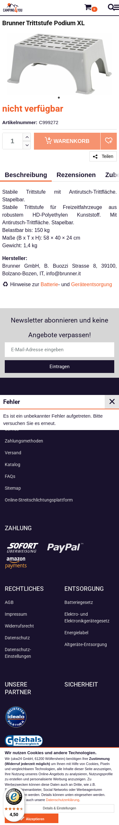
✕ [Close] (112, 402)
